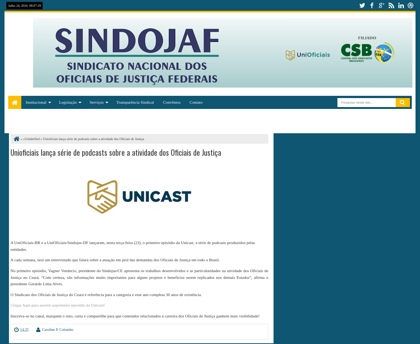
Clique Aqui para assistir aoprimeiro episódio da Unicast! (57, 305)
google (381, 5)
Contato (196, 102)
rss (391, 5)
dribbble (411, 5)
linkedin (401, 5)
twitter (362, 5)
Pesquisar (403, 102)
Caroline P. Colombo (58, 330)
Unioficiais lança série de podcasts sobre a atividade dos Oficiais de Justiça (115, 152)
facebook (372, 5)
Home (14, 102)
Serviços (97, 102)
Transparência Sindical (135, 102)
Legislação (68, 102)
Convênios (171, 102)
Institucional (36, 102)
